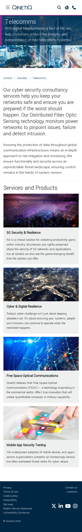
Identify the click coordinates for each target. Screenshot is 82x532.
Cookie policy (10, 496)
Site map (8, 504)
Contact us (71, 488)
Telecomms (39, 78)
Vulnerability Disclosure (16, 513)
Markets (22, 78)
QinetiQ (7, 78)
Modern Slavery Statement (17, 508)
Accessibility (10, 500)
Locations (72, 492)
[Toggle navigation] (7, 7)
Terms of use (10, 492)
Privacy (7, 488)
